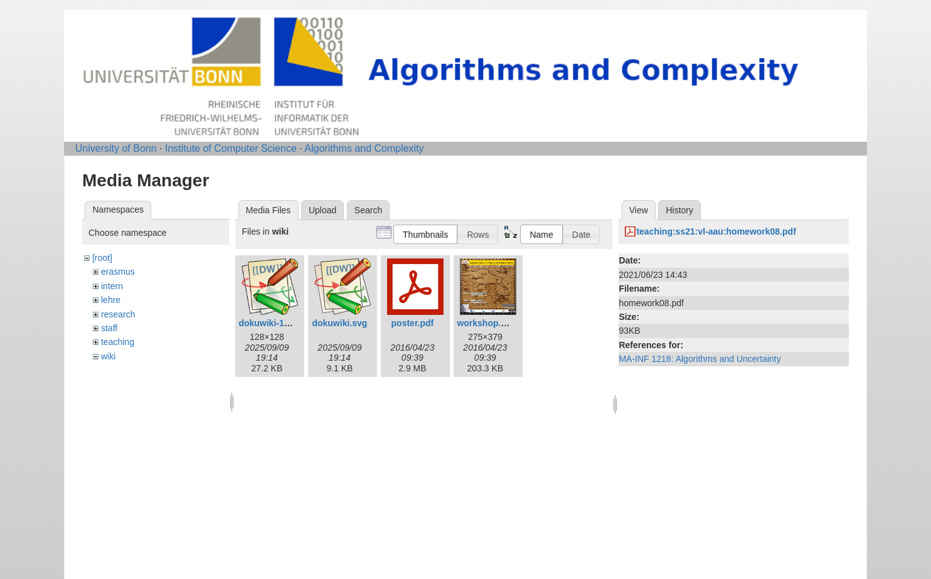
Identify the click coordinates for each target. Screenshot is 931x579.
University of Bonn (116, 148)
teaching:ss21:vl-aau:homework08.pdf (715, 231)
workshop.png (487, 323)
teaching (117, 342)
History (679, 210)
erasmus (118, 272)
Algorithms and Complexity (363, 148)
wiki (108, 356)
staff (109, 328)
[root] (102, 258)
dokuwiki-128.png (275, 323)
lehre (110, 300)
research (118, 314)
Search (368, 210)
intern (112, 286)
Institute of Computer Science (231, 148)
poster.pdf (412, 323)
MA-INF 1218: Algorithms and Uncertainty (699, 359)
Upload (322, 210)
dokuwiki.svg (339, 323)
